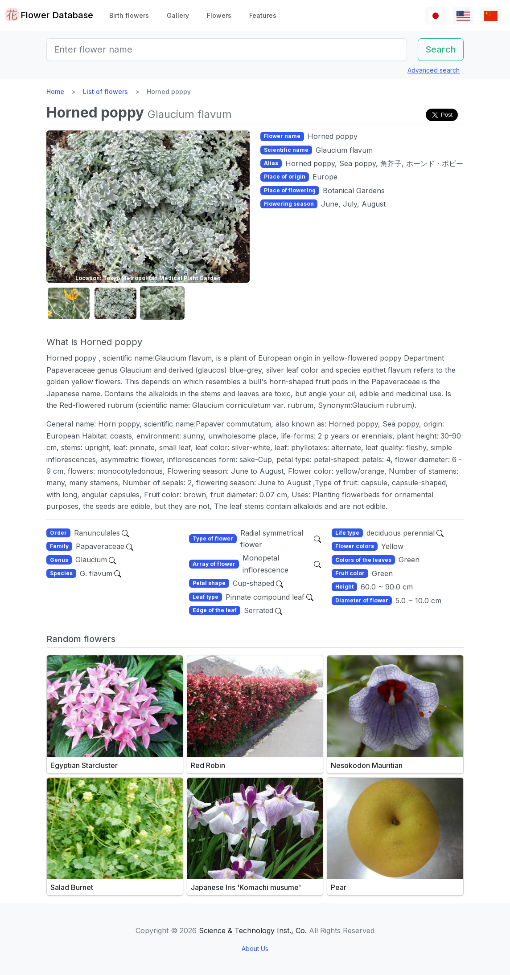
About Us (255, 948)
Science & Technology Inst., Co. (253, 930)
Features (262, 15)
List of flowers (105, 91)
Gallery (178, 15)
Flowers (219, 15)
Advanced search (433, 70)
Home (55, 91)
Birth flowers (129, 15)
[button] (68, 303)
